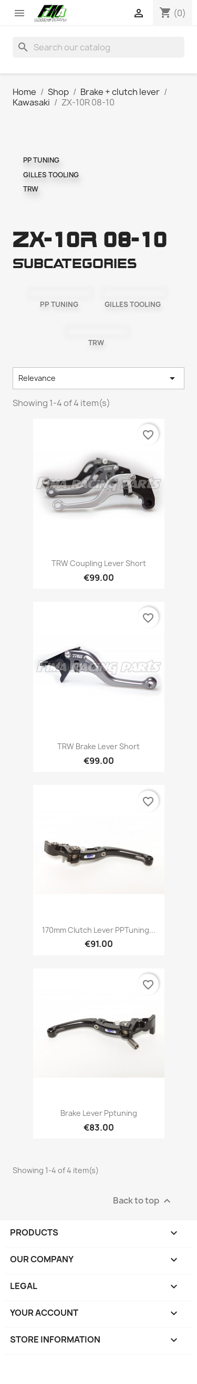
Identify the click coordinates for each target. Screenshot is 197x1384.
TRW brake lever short (98, 746)
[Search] (98, 47)
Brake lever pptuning (98, 1113)
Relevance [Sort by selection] (98, 378)
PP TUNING (41, 160)
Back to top (143, 1200)
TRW (30, 189)
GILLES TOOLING (51, 174)
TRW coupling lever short (98, 563)
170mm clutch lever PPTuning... (98, 930)
